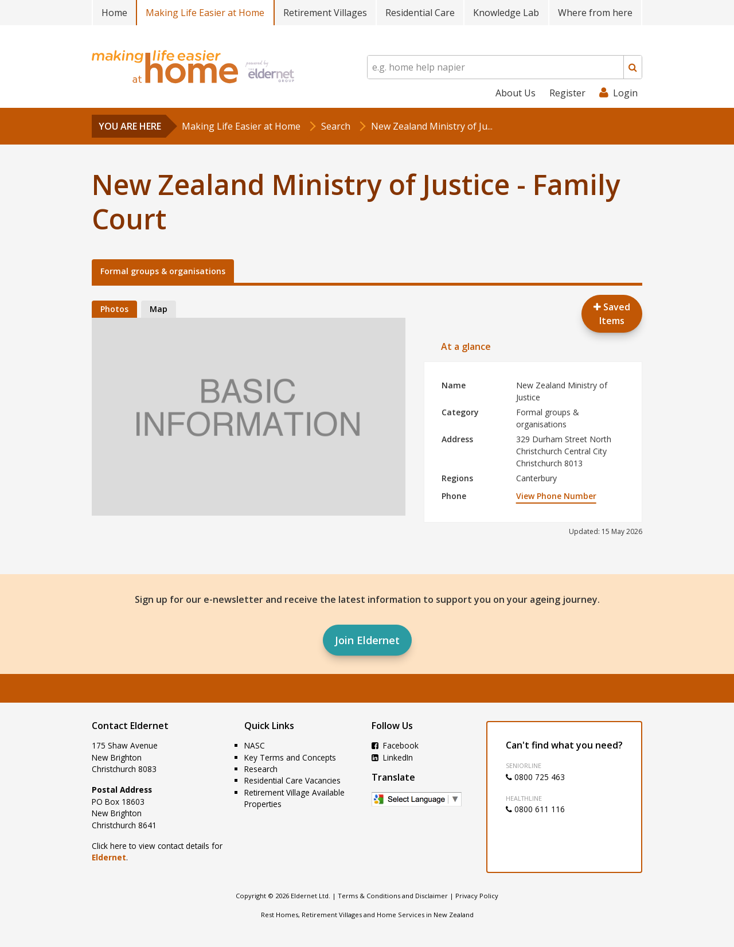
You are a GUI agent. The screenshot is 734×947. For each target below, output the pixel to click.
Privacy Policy (476, 895)
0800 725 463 (535, 776)
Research (261, 768)
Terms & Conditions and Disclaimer (393, 895)
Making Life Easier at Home (205, 12)
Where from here (595, 12)
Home (114, 12)
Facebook (395, 745)
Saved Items (612, 314)
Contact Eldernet (130, 725)
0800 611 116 (535, 809)
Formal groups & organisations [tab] (162, 271)
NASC (254, 745)
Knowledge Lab (506, 12)
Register (567, 93)
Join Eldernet (367, 640)
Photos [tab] (114, 308)
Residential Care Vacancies (292, 780)
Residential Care (420, 12)
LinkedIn (392, 757)
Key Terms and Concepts (290, 757)
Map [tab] (158, 308)
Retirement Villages (325, 12)
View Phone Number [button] (556, 495)
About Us (515, 93)
